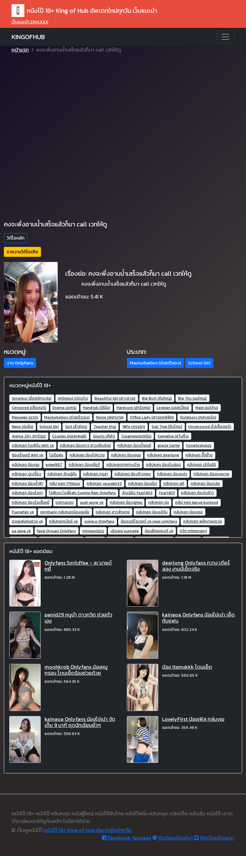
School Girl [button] (199, 363)
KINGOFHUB (28, 37)
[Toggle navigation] (225, 36)
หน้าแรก (20, 49)
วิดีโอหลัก (15, 238)
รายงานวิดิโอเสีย (22, 252)
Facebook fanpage (126, 838)
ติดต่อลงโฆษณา (172, 838)
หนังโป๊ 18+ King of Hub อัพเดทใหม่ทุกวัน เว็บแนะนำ (84, 10)
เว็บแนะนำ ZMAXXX (30, 22)
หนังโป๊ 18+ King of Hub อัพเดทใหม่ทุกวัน (87, 830)
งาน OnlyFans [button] (20, 363)
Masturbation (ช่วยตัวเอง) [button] (155, 363)
